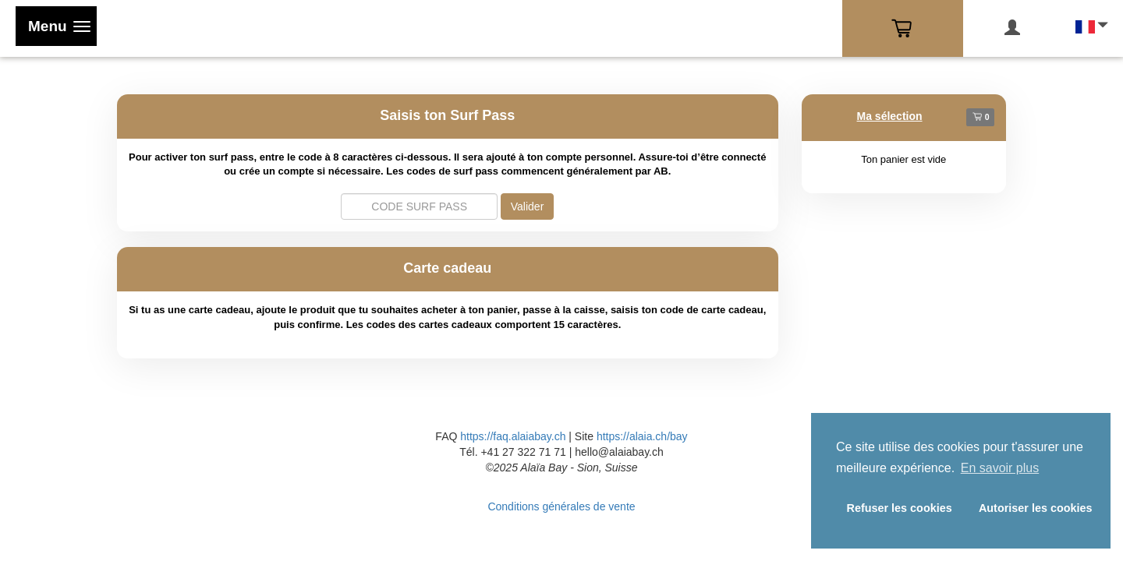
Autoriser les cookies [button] (1036, 508)
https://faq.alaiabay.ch (512, 436)
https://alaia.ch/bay (642, 436)
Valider (527, 206)
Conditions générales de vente (561, 506)
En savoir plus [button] (1000, 468)
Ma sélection (890, 116)
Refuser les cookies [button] (899, 508)
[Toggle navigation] (56, 26)
